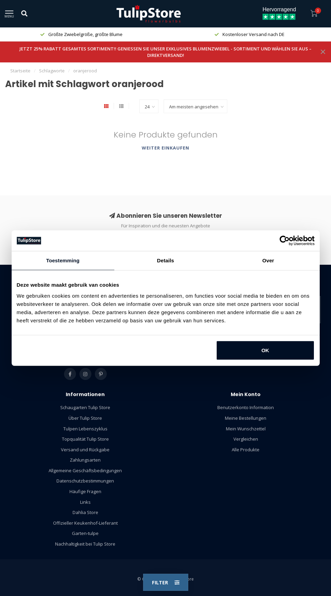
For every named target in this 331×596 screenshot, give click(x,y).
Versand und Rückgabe (85, 449)
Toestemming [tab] (63, 260)
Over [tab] (268, 260)
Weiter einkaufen (165, 148)
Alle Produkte (245, 449)
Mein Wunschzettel (246, 429)
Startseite (20, 71)
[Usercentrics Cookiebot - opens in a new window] (285, 241)
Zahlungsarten (85, 460)
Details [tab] (165, 260)
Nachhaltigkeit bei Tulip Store (85, 544)
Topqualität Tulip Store (85, 439)
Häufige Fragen (85, 491)
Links (85, 502)
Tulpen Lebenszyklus (85, 429)
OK (265, 350)
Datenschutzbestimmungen (85, 481)
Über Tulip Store (85, 418)
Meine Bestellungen (245, 418)
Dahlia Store (85, 512)
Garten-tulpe (85, 533)
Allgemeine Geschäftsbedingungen (85, 470)
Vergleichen (245, 439)
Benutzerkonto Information (245, 407)
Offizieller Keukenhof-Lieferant (85, 523)
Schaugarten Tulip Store (85, 407)
